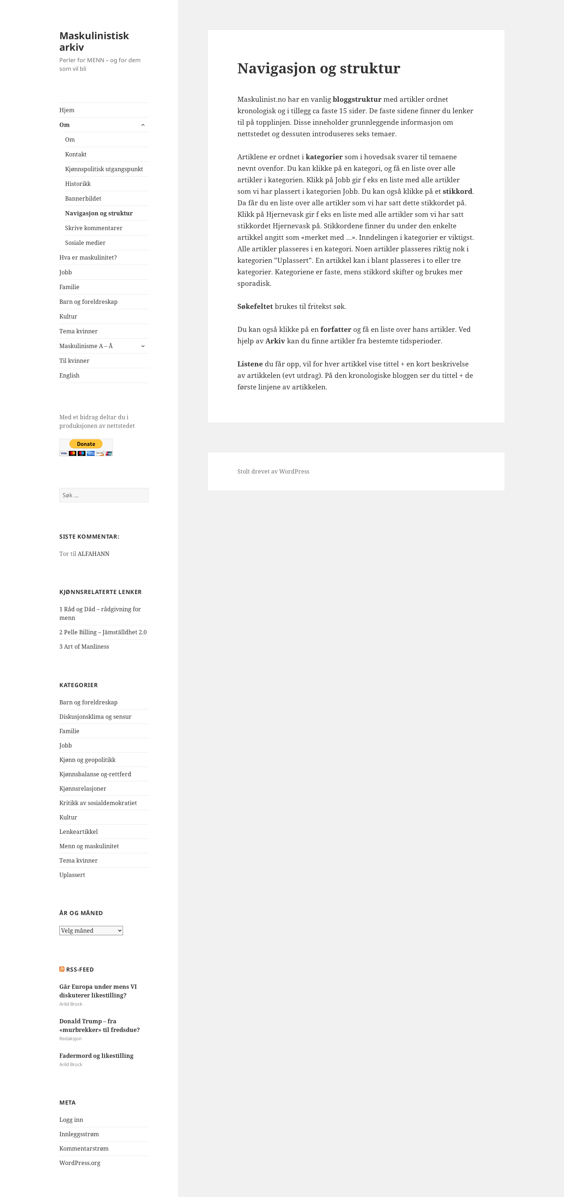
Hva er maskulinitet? (88, 257)
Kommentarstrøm (84, 1148)
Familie (69, 287)
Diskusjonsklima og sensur (95, 717)
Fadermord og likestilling (96, 1056)
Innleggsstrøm (79, 1134)
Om (64, 125)
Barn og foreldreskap (88, 302)
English (69, 375)
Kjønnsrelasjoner (82, 788)
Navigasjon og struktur (99, 213)
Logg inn (71, 1120)
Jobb (65, 272)
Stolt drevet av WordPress (273, 471)
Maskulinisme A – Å (86, 346)
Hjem (66, 110)
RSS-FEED (80, 969)
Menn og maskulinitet (89, 846)
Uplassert (72, 875)
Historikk (78, 184)
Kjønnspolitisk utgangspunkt (104, 169)
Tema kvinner (78, 331)
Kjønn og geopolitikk (87, 760)
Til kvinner (74, 361)
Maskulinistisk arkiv (94, 41)
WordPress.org (79, 1163)
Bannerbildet (83, 198)
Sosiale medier (85, 243)
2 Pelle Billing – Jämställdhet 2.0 (103, 632)
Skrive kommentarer (94, 228)
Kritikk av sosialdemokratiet (98, 803)
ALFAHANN (93, 554)
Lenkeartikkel (78, 832)
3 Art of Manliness (84, 646)
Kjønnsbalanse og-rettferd (95, 774)
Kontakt (76, 154)
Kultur (68, 316)
